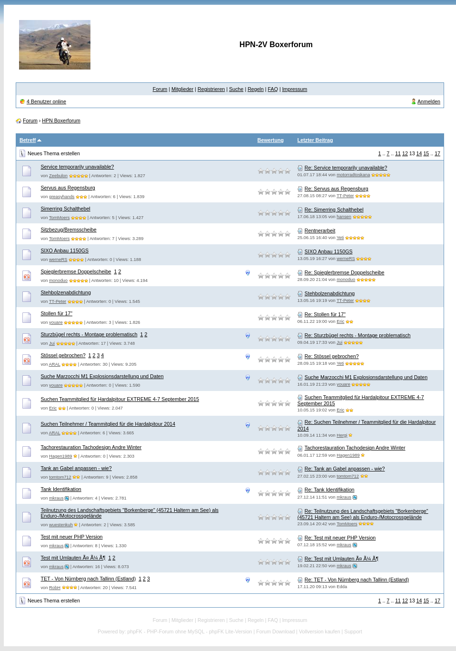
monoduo (58, 280)
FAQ (273, 89)
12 (405, 153)
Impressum (294, 89)
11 (398, 153)
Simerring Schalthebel (65, 208)
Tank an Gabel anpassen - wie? (75, 468)
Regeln (256, 89)
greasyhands (61, 196)
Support (353, 631)
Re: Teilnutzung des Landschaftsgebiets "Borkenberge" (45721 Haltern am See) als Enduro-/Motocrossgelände (362, 514)
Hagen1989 (60, 456)
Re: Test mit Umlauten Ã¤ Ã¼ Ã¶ (341, 558)
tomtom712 (60, 477)
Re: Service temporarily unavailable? (346, 167)
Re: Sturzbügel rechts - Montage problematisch (358, 335)
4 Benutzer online (46, 101)
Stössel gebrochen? (62, 355)
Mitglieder (182, 89)
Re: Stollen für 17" (325, 314)
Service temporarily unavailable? (77, 167)
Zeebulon (58, 175)
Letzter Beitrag (315, 140)
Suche (236, 89)
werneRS (58, 259)
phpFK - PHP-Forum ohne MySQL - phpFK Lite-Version (190, 631)
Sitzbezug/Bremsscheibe (68, 229)
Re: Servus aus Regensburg (336, 188)
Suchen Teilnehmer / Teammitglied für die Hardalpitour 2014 (107, 424)
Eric (340, 321)
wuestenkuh (61, 524)
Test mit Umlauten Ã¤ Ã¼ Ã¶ (72, 558)
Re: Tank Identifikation (330, 489)
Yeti (340, 237)
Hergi (342, 435)
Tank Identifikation (60, 489)
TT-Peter (345, 195)
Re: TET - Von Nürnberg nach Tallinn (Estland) (357, 579)
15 (426, 153)
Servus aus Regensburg (67, 187)
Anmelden (428, 101)
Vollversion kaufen (319, 631)
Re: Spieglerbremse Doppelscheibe (345, 272)
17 (437, 153)
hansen (344, 216)
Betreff (28, 140)
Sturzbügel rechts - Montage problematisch (88, 334)
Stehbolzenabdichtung (65, 292)
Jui (52, 343)
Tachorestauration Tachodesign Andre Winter (90, 447)
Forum (160, 89)
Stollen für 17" (56, 313)
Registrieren (211, 89)
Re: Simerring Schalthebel (334, 209)
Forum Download (275, 631)
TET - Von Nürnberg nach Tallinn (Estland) (88, 578)
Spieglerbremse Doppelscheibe (75, 271)
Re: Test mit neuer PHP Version (340, 538)
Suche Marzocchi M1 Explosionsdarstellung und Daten (101, 376)
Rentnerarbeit (320, 230)
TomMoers (59, 217)
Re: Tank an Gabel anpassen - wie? (345, 468)
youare (56, 322)
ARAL (54, 364)
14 (419, 153)
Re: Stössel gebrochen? (332, 356)
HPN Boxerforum (61, 120)
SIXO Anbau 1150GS (64, 250)
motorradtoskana (353, 174)
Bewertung (271, 140)
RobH (54, 587)
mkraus (56, 498)
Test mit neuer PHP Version (71, 537)
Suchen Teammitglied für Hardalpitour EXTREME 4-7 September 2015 (119, 399)
